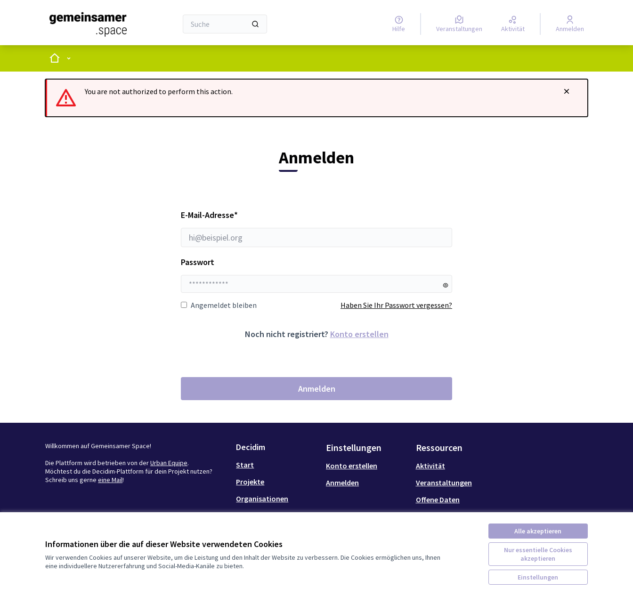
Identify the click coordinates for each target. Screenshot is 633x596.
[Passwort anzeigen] (445, 285)
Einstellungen (538, 577)
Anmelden (316, 388)
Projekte (250, 481)
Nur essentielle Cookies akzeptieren (538, 554)
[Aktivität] (512, 24)
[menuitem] (277, 464)
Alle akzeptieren (537, 531)
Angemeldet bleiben (219, 305)
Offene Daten (438, 499)
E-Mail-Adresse (316, 228)
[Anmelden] (570, 24)
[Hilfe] (399, 24)
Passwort (197, 262)
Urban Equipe (168, 463)
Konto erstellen (359, 334)
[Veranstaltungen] (459, 24)
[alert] (316, 98)
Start (245, 464)
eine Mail (110, 479)
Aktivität (430, 465)
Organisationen (262, 498)
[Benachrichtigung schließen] (566, 91)
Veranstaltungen (444, 482)
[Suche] (225, 24)
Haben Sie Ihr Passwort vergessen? (396, 305)
